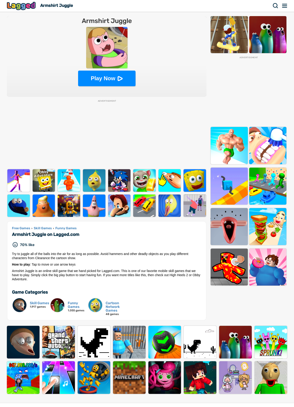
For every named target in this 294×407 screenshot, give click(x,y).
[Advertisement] (106, 135)
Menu (284, 5)
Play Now (103, 78)
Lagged (22, 6)
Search (275, 5)
